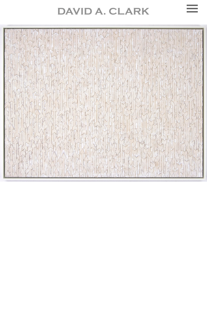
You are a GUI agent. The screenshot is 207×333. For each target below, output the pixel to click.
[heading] (103, 12)
